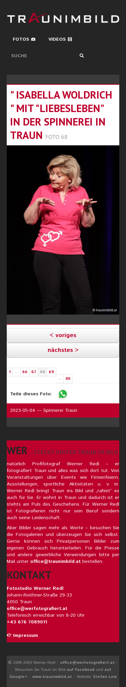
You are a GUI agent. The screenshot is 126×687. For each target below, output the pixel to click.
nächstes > (63, 350)
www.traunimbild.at (52, 677)
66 (25, 372)
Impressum (22, 635)
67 (33, 372)
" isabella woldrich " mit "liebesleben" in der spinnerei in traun (61, 115)
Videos (60, 39)
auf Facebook (81, 670)
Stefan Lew (105, 677)
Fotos (24, 39)
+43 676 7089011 (27, 622)
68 (42, 372)
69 (51, 372)
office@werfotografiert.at (37, 608)
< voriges (63, 335)
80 (68, 379)
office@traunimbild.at (55, 561)
